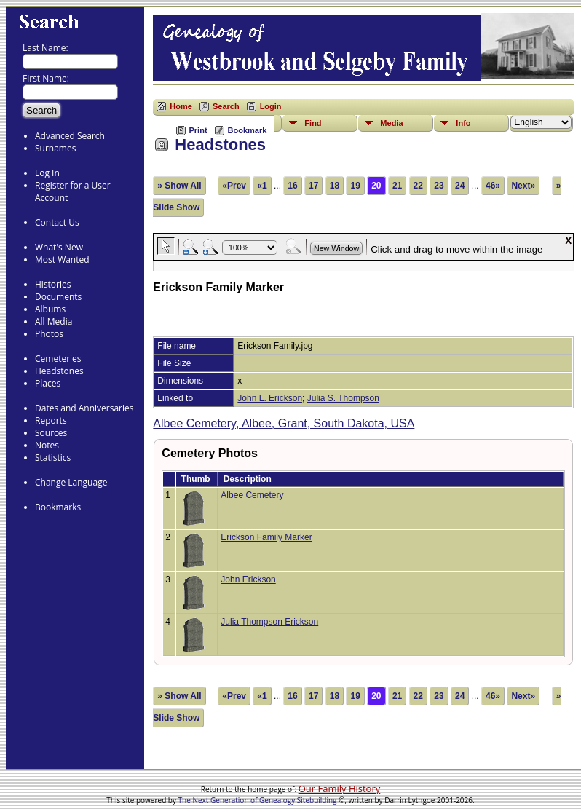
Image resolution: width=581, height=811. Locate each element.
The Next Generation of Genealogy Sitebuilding (257, 800)
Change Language (71, 482)
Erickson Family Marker (266, 537)
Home (181, 106)
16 (292, 186)
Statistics (53, 457)
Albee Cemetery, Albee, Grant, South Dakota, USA (283, 423)
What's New (59, 247)
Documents (58, 296)
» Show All (179, 186)
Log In (47, 173)
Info (463, 123)
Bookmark (247, 130)
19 (355, 186)
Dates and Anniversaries (84, 408)
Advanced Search (70, 136)
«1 (261, 186)
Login (271, 106)
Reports (51, 420)
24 (460, 186)
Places (47, 383)
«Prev (234, 186)
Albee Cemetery (252, 495)
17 (313, 186)
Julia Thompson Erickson (269, 622)
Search (226, 106)
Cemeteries (58, 358)
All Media (53, 321)
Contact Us (57, 222)
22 (418, 186)
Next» (523, 186)
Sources (51, 433)
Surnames (55, 148)
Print (198, 130)
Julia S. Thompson (343, 398)
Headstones (59, 371)
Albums (50, 309)
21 (397, 186)
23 (438, 186)
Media (391, 123)
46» (493, 186)
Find (312, 123)
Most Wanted (62, 259)
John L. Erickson (269, 398)
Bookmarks (58, 507)
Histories (53, 284)
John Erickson (248, 579)
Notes (47, 445)
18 (334, 186)
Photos (49, 334)
